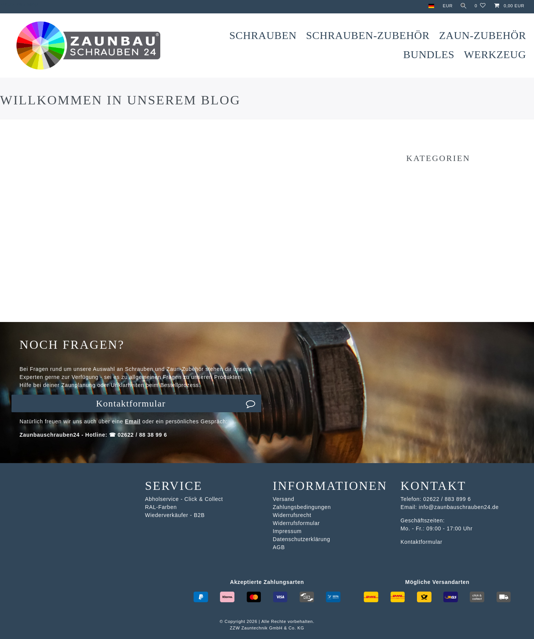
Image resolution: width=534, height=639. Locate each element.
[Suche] (463, 6)
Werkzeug (495, 54)
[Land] (429, 6)
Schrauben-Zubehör (368, 35)
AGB (279, 547)
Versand (283, 499)
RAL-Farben (161, 507)
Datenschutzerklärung (301, 539)
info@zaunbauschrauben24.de (459, 507)
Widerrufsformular (296, 523)
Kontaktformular (176, 403)
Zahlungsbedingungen (302, 507)
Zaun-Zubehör (482, 35)
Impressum (287, 531)
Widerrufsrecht (292, 515)
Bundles (428, 54)
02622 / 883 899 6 (447, 499)
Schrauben (263, 35)
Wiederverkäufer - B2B (175, 515)
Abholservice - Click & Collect (184, 499)
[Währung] (446, 6)
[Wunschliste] (480, 6)
